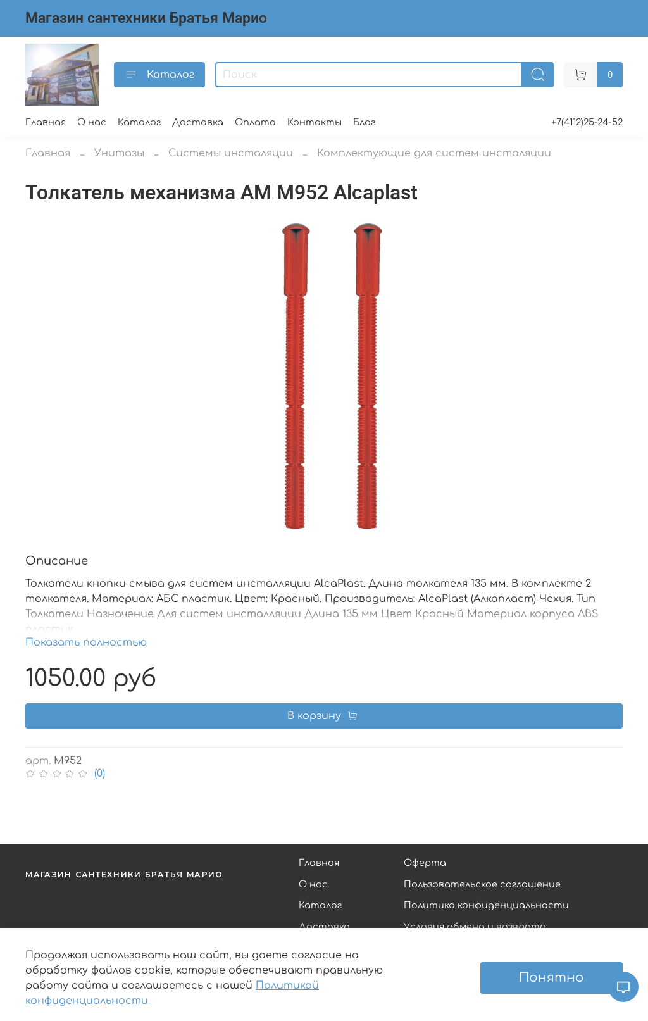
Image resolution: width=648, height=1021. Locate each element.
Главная (45, 122)
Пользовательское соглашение (482, 884)
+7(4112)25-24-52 (587, 122)
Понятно (551, 977)
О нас (91, 122)
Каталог (159, 74)
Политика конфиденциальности (486, 905)
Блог (364, 122)
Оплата (255, 122)
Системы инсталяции (230, 153)
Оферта (425, 863)
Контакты (314, 122)
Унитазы (119, 153)
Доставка (197, 122)
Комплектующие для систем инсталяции (434, 153)
